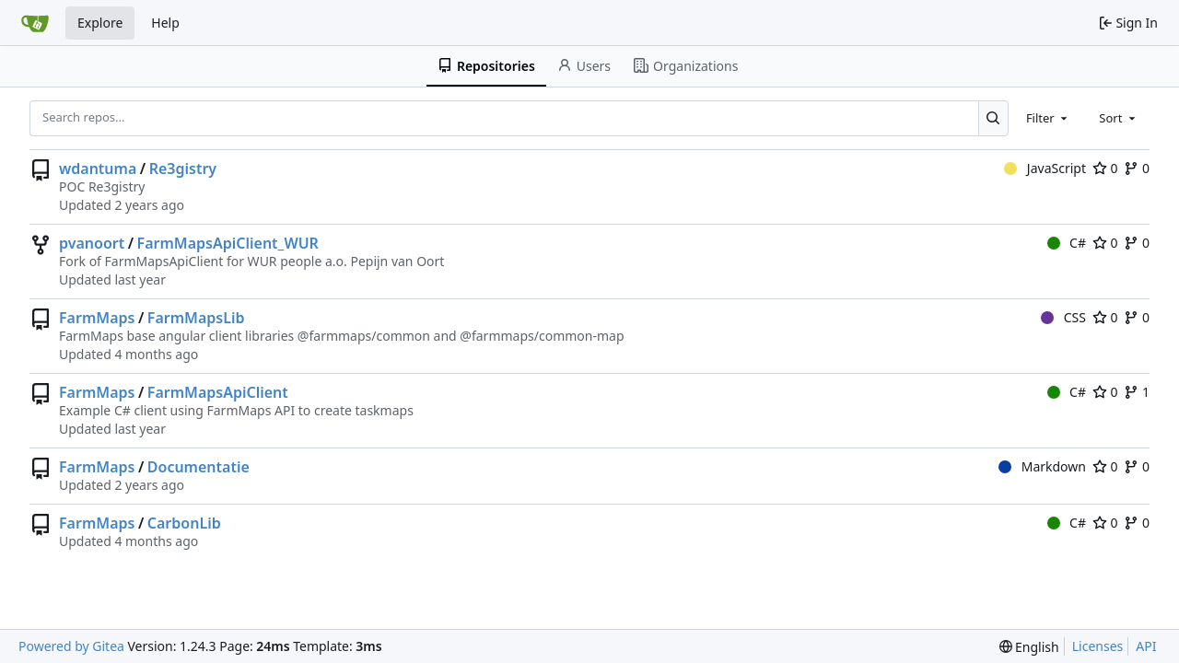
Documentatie (198, 467)
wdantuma (97, 168)
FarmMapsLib (196, 317)
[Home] (35, 23)
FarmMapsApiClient (217, 392)
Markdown (1042, 466)
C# (1066, 242)
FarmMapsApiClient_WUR (228, 243)
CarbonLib (184, 523)
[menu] (1029, 647)
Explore (100, 22)
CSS (1063, 317)
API (1146, 646)
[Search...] (993, 117)
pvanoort (91, 243)
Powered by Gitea (71, 646)
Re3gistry (182, 168)
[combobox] (1048, 117)
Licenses (1098, 646)
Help (165, 22)
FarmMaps (96, 317)
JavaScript (1045, 168)
